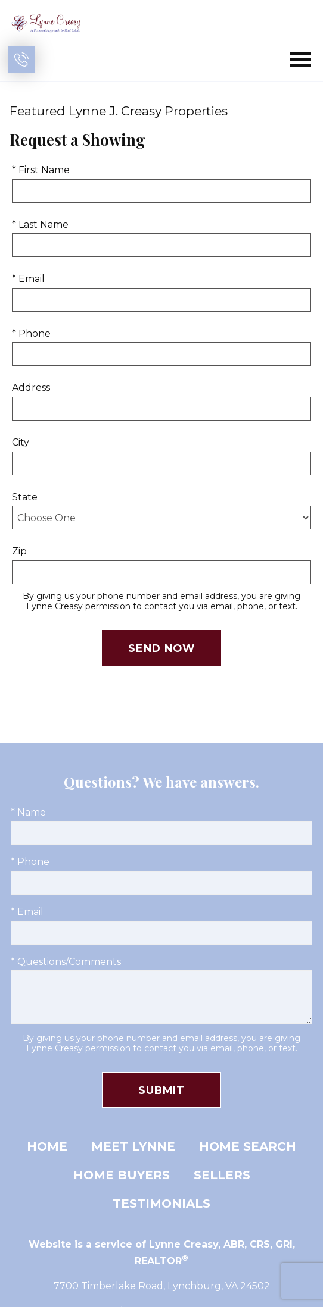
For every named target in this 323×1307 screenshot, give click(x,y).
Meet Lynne (133, 1146)
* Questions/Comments (66, 961)
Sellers (222, 1175)
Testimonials (161, 1203)
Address (31, 387)
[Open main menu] (300, 59)
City (20, 442)
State (25, 497)
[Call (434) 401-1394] (21, 59)
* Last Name (40, 224)
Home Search (247, 1146)
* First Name (41, 169)
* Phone (31, 333)
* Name (28, 812)
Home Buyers (121, 1175)
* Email (28, 278)
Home (47, 1146)
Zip (19, 551)
